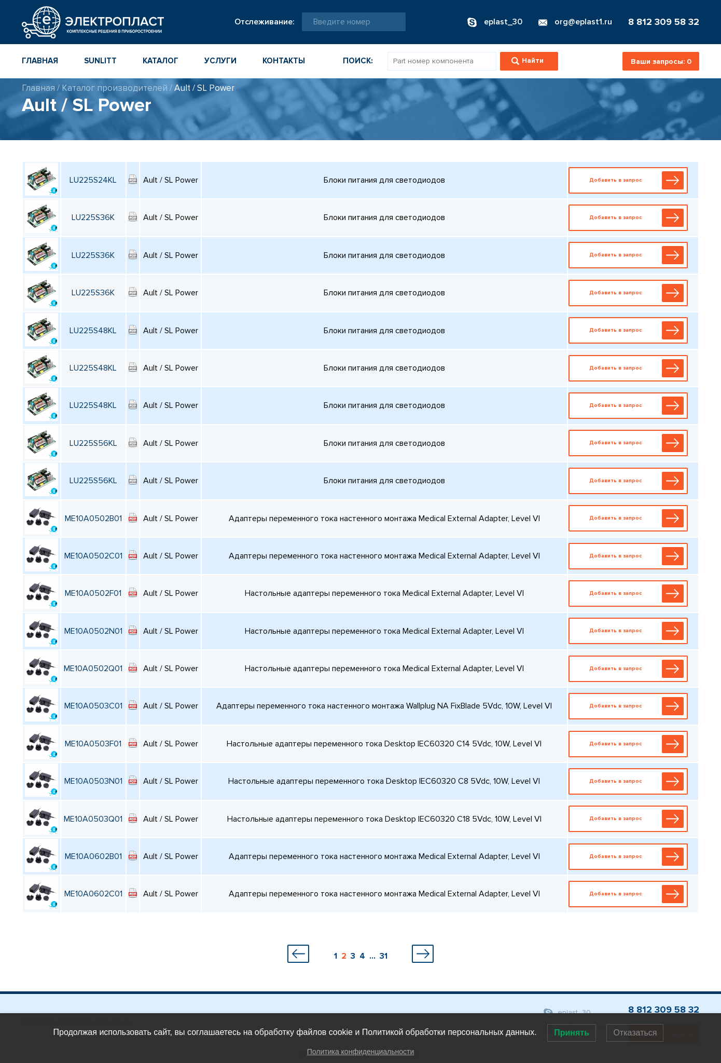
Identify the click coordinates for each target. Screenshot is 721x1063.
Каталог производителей (115, 88)
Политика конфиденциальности (360, 1051)
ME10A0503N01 (93, 781)
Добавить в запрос (630, 180)
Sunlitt (100, 60)
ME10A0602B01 (93, 856)
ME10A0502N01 (93, 631)
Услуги (220, 60)
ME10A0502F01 (93, 593)
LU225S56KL (93, 443)
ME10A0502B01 (93, 518)
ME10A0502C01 (93, 556)
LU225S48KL (93, 330)
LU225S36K (93, 217)
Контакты (283, 60)
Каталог (160, 60)
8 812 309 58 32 (663, 22)
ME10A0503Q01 (93, 819)
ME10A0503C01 (93, 706)
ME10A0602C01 (93, 894)
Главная (40, 60)
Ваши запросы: (661, 61)
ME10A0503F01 (93, 744)
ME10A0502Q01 (93, 668)
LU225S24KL (93, 180)
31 (383, 956)
